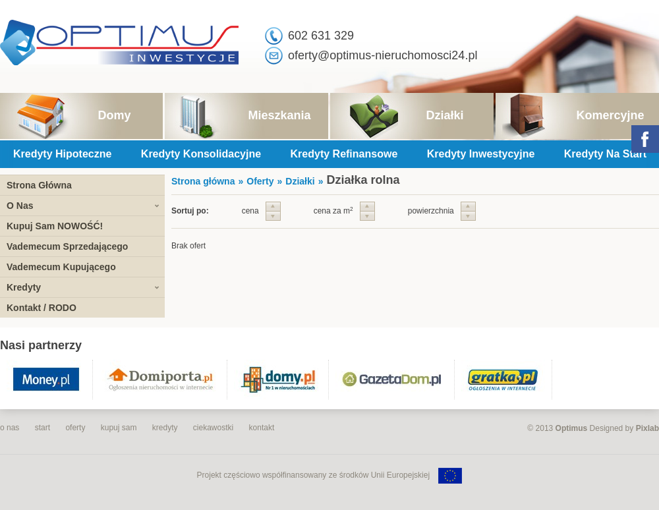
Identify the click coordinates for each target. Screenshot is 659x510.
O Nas (20, 205)
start (42, 427)
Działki (444, 115)
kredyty (165, 427)
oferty (75, 427)
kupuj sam (119, 427)
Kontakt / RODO (41, 307)
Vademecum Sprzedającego (67, 246)
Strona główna (203, 181)
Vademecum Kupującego (61, 267)
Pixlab (647, 428)
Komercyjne (610, 115)
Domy (114, 115)
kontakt (262, 427)
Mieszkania (279, 115)
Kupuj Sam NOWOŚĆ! (55, 226)
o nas (9, 427)
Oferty (259, 181)
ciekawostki (213, 427)
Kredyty (24, 287)
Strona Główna (39, 185)
